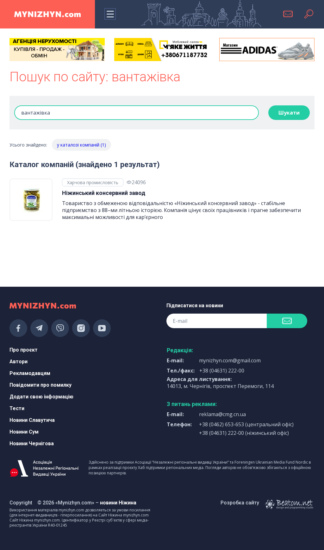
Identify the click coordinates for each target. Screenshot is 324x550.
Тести (16, 408)
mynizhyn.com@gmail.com (230, 360)
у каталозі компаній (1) (81, 145)
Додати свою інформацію (41, 397)
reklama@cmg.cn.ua (222, 414)
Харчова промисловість (92, 182)
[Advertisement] (57, 257)
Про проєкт (23, 350)
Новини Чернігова (31, 444)
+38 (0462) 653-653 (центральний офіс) (246, 424)
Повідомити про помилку (40, 385)
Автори (18, 362)
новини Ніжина (118, 503)
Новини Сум (24, 432)
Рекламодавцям (29, 373)
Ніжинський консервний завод (103, 193)
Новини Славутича (32, 420)
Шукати (289, 112)
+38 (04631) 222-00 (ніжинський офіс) (244, 432)
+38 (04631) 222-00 (221, 370)
